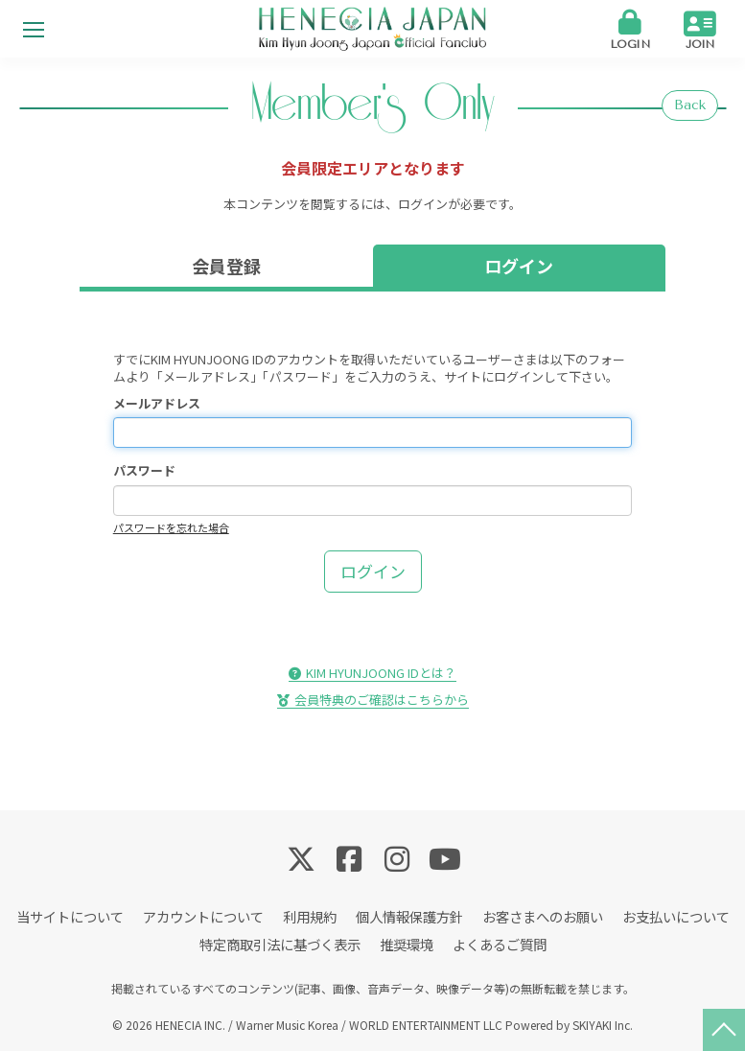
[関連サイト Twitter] (301, 857)
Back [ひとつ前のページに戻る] (690, 105)
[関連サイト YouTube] (445, 857)
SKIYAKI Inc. (602, 1024)
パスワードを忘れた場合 (171, 527)
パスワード (144, 470)
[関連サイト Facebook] (349, 857)
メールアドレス (156, 403)
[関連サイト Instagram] (397, 857)
